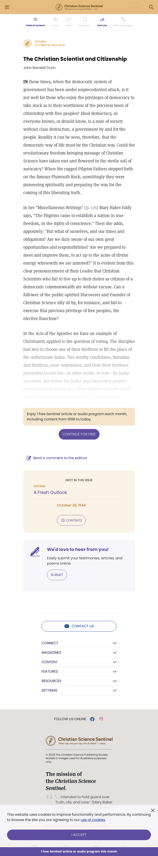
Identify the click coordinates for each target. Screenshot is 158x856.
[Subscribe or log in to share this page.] (69, 22)
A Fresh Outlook (50, 492)
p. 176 (91, 207)
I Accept (79, 834)
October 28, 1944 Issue (50, 45)
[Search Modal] (151, 7)
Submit (57, 574)
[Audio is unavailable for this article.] (55, 22)
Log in (133, 7)
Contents (71, 520)
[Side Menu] (7, 7)
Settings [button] (49, 690)
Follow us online (70, 719)
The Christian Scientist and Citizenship (75, 59)
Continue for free (79, 434)
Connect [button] (50, 643)
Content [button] (50, 662)
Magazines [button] (51, 652)
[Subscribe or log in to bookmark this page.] (84, 22)
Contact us (79, 626)
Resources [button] (51, 680)
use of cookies (93, 819)
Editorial (41, 41)
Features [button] (50, 671)
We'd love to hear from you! (78, 549)
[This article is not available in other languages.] (123, 22)
